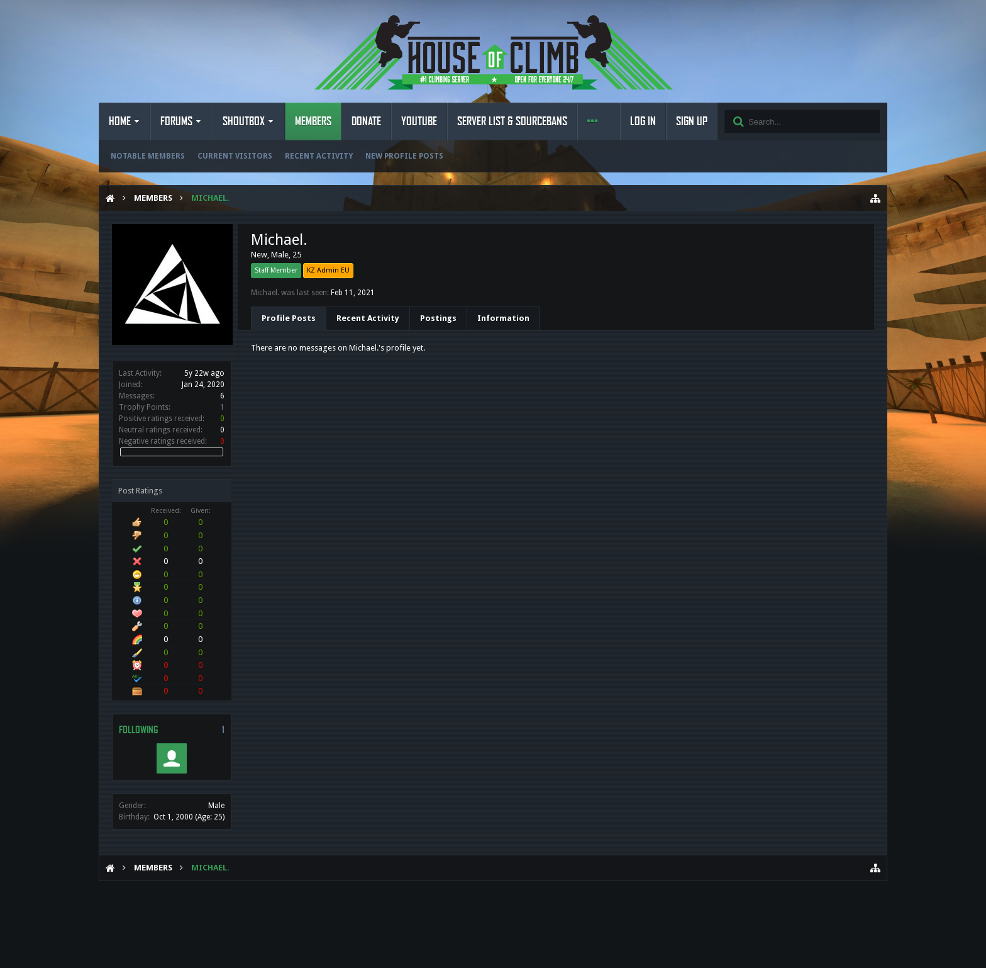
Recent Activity (319, 156)
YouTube (419, 121)
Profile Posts (289, 318)
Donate (366, 121)
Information (503, 318)
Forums (176, 121)
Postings (438, 318)
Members (313, 121)
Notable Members (148, 156)
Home (120, 121)
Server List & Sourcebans (512, 121)
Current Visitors (234, 156)
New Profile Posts (404, 156)
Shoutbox (244, 121)
